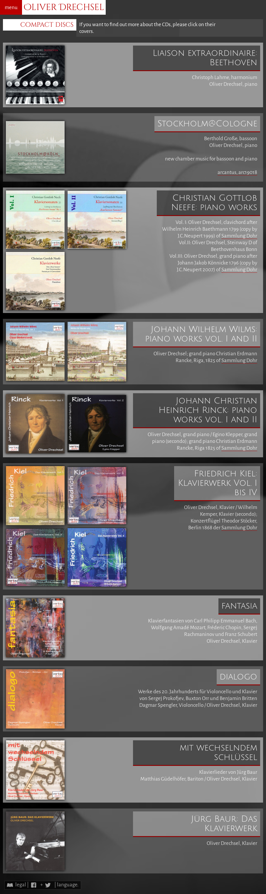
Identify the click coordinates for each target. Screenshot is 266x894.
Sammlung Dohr (239, 236)
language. (67, 885)
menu (11, 7)
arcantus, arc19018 (237, 172)
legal (20, 885)
